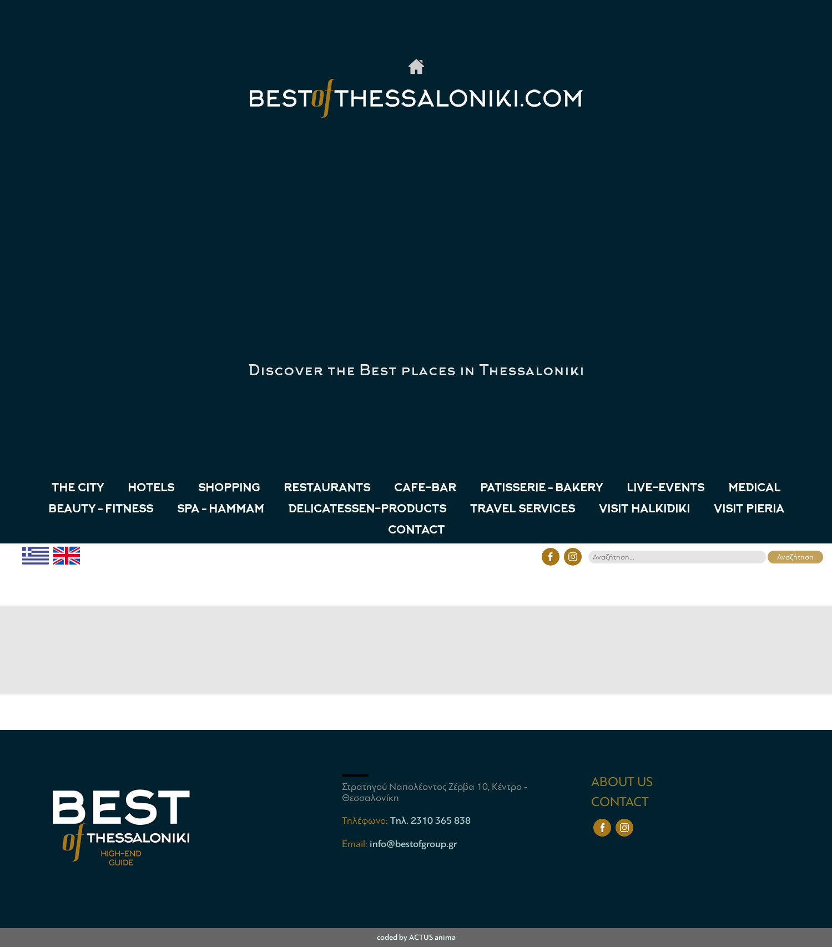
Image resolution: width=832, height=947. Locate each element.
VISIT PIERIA (749, 510)
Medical (754, 489)
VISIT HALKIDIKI (644, 510)
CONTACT (416, 531)
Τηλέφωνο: (366, 820)
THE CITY (78, 489)
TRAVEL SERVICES (522, 510)
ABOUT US (622, 781)
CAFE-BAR (425, 489)
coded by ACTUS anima (416, 937)
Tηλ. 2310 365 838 (430, 820)
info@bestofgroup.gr (413, 843)
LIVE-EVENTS (665, 489)
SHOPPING (229, 489)
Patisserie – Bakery (541, 489)
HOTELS (151, 489)
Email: (356, 843)
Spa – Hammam (220, 510)
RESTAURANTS (327, 489)
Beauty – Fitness (100, 510)
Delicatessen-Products (367, 510)
